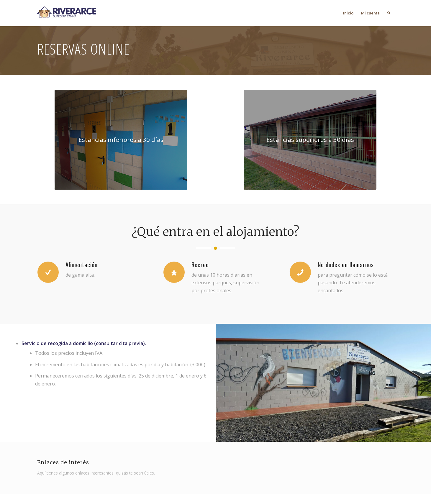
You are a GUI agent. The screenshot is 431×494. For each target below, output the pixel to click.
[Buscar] (389, 13)
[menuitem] (348, 13)
